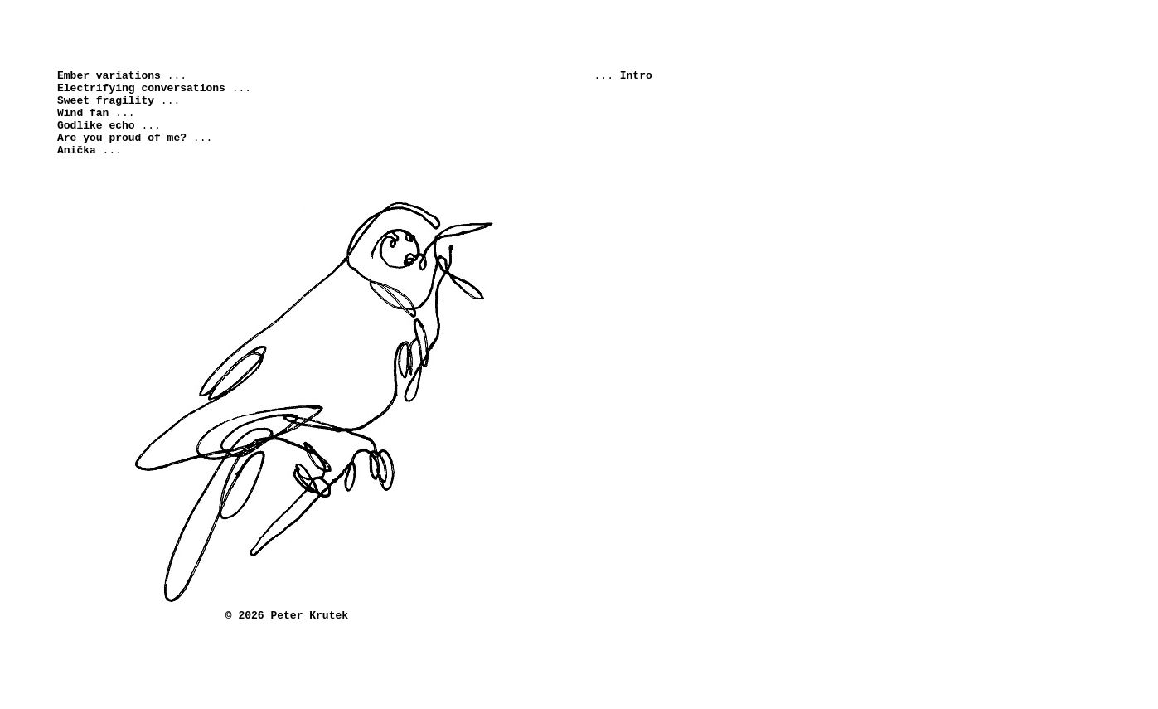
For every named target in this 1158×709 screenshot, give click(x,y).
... (122, 79)
